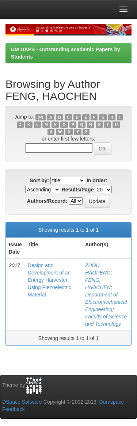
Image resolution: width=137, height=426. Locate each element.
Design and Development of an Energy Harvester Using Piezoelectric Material (49, 280)
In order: (97, 180)
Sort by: (39, 180)
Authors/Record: (47, 201)
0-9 (40, 117)
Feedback (13, 409)
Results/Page (78, 190)
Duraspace (111, 402)
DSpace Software (22, 402)
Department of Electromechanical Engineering (106, 302)
